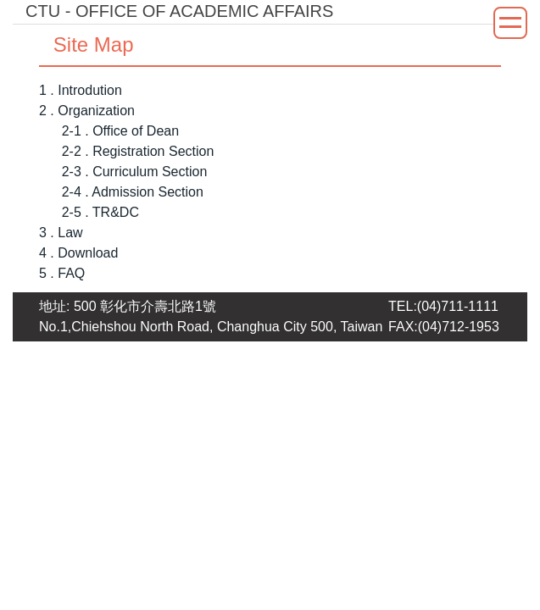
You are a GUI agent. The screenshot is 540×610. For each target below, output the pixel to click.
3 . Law (61, 232)
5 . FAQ (62, 273)
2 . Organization (87, 110)
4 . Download (78, 253)
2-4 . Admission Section (132, 192)
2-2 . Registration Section (138, 151)
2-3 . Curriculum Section (135, 171)
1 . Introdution (80, 90)
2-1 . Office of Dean (120, 131)
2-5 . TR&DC (100, 212)
